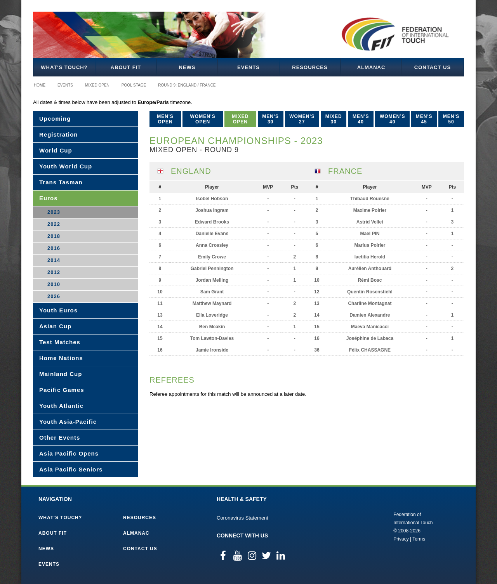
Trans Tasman (61, 182)
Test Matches (59, 342)
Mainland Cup (60, 374)
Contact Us (432, 67)
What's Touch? (64, 67)
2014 (53, 260)
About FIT (126, 67)
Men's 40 (361, 119)
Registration (58, 134)
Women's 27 (302, 119)
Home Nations (61, 358)
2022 (53, 224)
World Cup (55, 150)
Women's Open (202, 119)
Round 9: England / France (186, 85)
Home (39, 85)
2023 (53, 212)
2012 (53, 272)
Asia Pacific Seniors (71, 469)
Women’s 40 (392, 119)
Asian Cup (55, 326)
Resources (309, 67)
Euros (48, 198)
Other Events (59, 437)
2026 (53, 296)
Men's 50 (451, 119)
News (187, 67)
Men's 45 (424, 119)
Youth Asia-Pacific (68, 421)
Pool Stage (134, 85)
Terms (418, 539)
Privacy (400, 539)
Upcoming (55, 118)
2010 (53, 284)
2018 (53, 236)
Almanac (371, 67)
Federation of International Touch (361, 526)
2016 (53, 248)
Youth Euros (58, 310)
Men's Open (165, 119)
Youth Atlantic (61, 405)
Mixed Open (97, 85)
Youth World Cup (65, 166)
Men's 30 (270, 119)
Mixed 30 (333, 119)
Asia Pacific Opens (69, 453)
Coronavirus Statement (242, 518)
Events (248, 67)
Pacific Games (61, 389)
